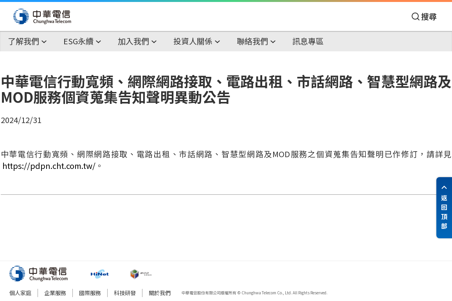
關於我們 (160, 293)
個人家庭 (20, 293)
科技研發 (125, 293)
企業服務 (55, 293)
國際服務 (90, 293)
